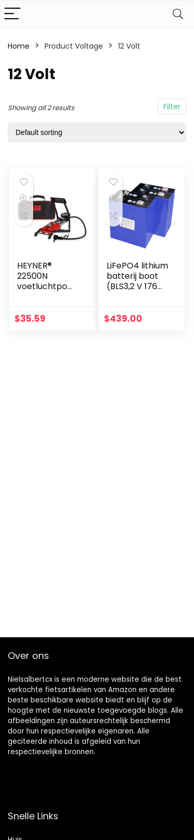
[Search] (178, 14)
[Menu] (12, 14)
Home (18, 46)
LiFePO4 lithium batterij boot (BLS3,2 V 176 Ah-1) (137, 281)
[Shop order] (97, 132)
